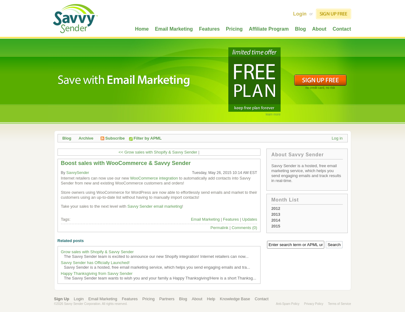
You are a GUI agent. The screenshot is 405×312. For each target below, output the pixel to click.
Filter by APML (148, 138)
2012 (275, 208)
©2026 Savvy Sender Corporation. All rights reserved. (91, 304)
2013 (275, 214)
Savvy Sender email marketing (154, 206)
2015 (275, 226)
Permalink (219, 227)
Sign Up (61, 299)
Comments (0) (244, 227)
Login (79, 299)
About (319, 29)
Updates (249, 219)
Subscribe (113, 138)
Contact (342, 29)
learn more (273, 114)
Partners (166, 299)
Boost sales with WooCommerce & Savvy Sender (126, 163)
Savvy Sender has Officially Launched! (95, 262)
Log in (337, 138)
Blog (300, 29)
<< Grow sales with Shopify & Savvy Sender (157, 152)
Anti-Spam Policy (287, 304)
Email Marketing (174, 29)
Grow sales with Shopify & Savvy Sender (97, 251)
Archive (86, 138)
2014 (275, 220)
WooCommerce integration (154, 178)
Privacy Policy (313, 304)
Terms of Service (339, 304)
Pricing (234, 29)
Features (209, 29)
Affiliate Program (269, 29)
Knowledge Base (235, 299)
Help (211, 299)
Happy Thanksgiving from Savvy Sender (97, 273)
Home (142, 29)
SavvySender (77, 173)
